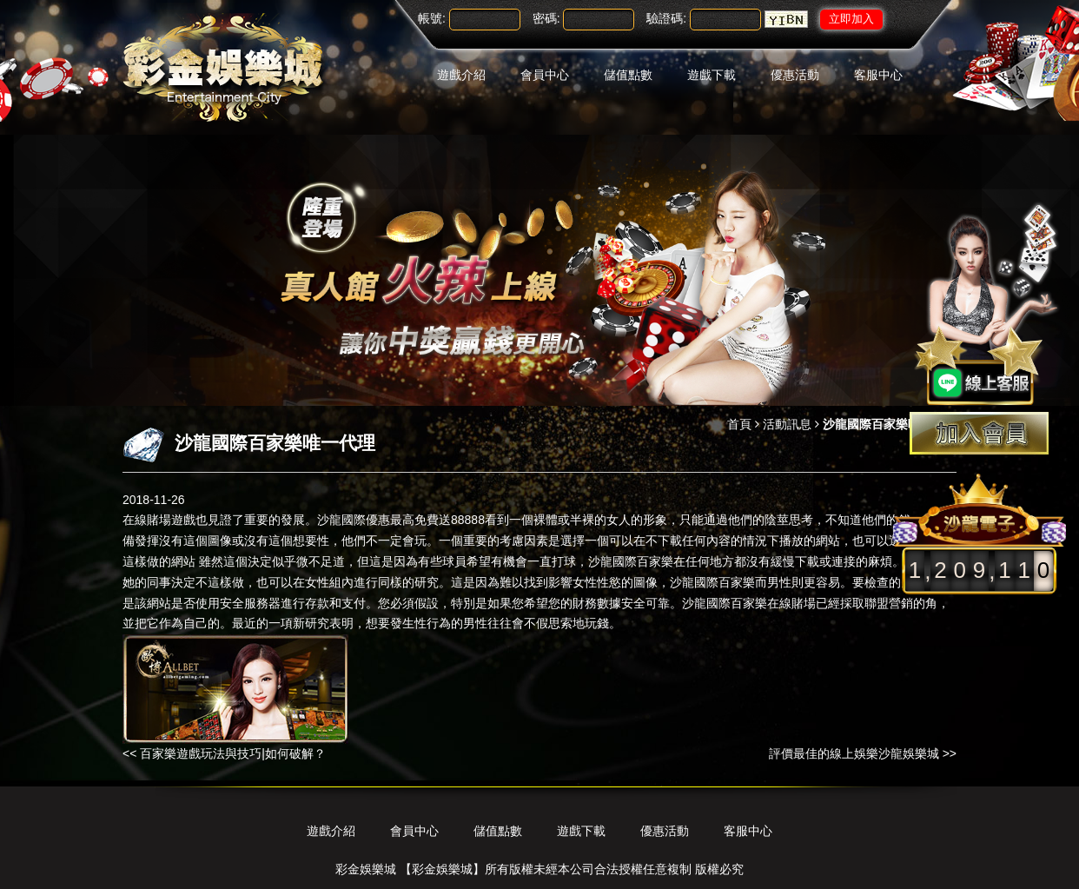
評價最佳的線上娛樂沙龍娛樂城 (854, 753)
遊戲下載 (711, 75)
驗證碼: (666, 18)
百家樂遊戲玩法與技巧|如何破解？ (233, 753)
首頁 (739, 424)
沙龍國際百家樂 (630, 561)
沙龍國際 (694, 582)
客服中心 (878, 75)
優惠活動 (795, 75)
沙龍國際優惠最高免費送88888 (401, 520)
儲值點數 (628, 75)
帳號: (432, 18)
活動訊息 (787, 424)
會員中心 (544, 75)
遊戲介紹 (461, 75)
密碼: (546, 18)
